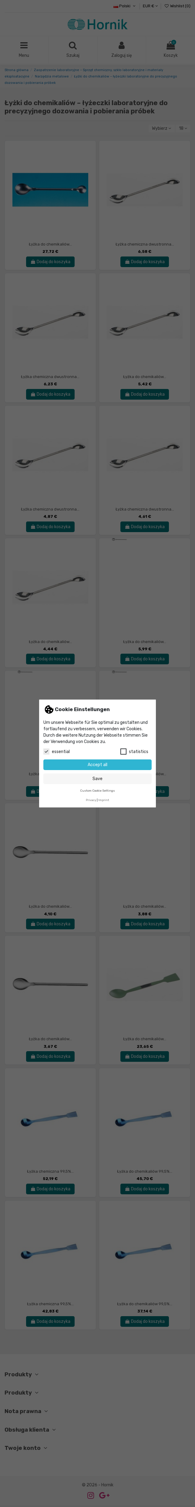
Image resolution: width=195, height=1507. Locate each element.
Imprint (103, 800)
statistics (134, 751)
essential (56, 751)
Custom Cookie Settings (97, 790)
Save (97, 778)
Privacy (91, 800)
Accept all (97, 764)
